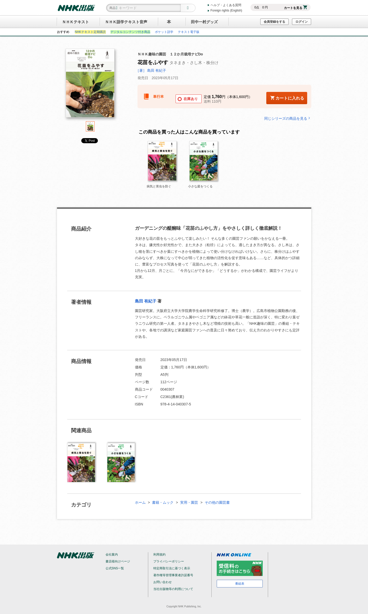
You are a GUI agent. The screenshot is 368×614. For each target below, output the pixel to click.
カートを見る (295, 8)
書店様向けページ (118, 561)
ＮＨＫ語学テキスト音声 (126, 22)
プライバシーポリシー (168, 561)
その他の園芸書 (217, 502)
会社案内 (112, 554)
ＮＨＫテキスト (75, 22)
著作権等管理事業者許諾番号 (173, 575)
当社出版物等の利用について (173, 589)
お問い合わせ (162, 582)
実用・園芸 (189, 502)
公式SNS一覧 (115, 568)
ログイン (301, 21)
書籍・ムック (163, 502)
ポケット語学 (164, 32)
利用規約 (159, 554)
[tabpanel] (90, 85)
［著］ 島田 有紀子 (151, 70)
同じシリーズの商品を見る (287, 118)
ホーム (140, 502)
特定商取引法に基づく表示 (171, 568)
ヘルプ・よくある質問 (226, 5)
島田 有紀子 (145, 301)
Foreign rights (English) (226, 10)
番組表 (239, 583)
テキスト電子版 (188, 32)
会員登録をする (274, 21)
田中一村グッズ (204, 22)
